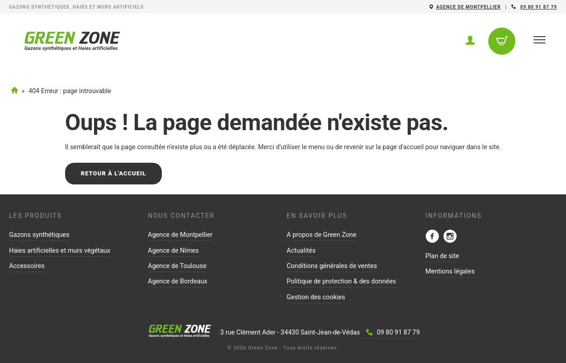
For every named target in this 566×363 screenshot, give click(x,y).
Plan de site (442, 256)
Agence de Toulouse (177, 266)
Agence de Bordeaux (178, 281)
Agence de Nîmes (173, 251)
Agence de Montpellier (180, 235)
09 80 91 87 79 (538, 7)
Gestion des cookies (316, 297)
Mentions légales (450, 271)
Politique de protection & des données (341, 281)
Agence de (468, 7)
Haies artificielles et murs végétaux (59, 251)
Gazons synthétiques (39, 235)
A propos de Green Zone (321, 235)
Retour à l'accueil (113, 173)
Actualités (301, 251)
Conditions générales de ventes (332, 266)
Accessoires (26, 266)
